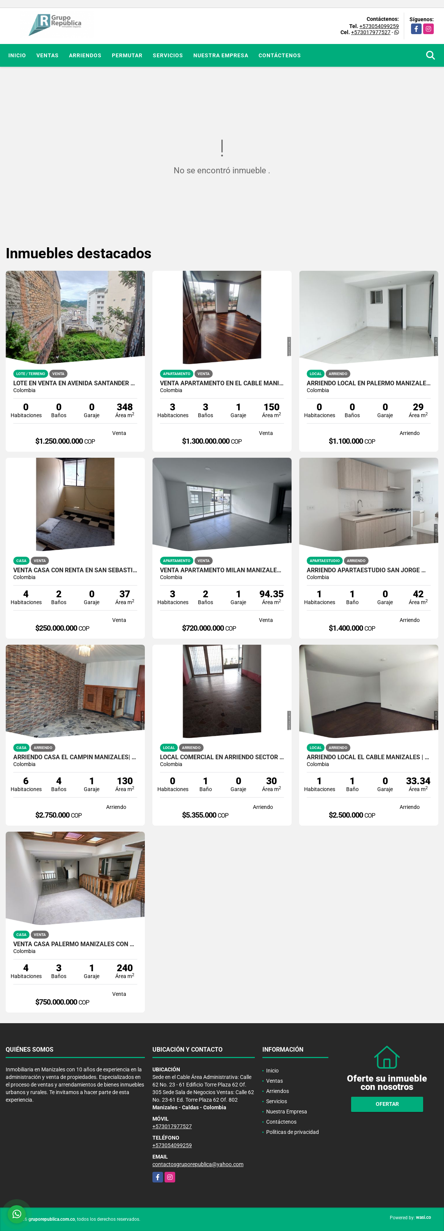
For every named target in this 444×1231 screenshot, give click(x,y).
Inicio (17, 55)
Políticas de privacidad (292, 1132)
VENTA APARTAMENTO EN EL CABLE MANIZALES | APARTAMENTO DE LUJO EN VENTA (222, 383)
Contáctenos (280, 55)
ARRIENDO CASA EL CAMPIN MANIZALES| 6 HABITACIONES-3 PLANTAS (75, 757)
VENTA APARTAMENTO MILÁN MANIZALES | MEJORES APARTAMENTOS (222, 570)
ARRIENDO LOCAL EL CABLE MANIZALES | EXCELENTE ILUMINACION (369, 757)
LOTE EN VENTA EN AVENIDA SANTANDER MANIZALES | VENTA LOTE (75, 383)
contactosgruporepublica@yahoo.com (197, 1164)
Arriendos (85, 55)
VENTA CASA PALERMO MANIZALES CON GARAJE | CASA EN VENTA (75, 944)
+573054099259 (379, 26)
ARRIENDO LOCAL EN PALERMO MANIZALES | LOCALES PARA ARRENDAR (369, 383)
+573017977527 (371, 32)
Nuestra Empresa (220, 55)
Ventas (47, 55)
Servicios (168, 55)
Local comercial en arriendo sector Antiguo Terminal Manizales (222, 757)
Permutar (127, 55)
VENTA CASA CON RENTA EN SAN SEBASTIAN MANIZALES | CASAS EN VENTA (75, 570)
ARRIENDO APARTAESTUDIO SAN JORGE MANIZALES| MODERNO (369, 570)
